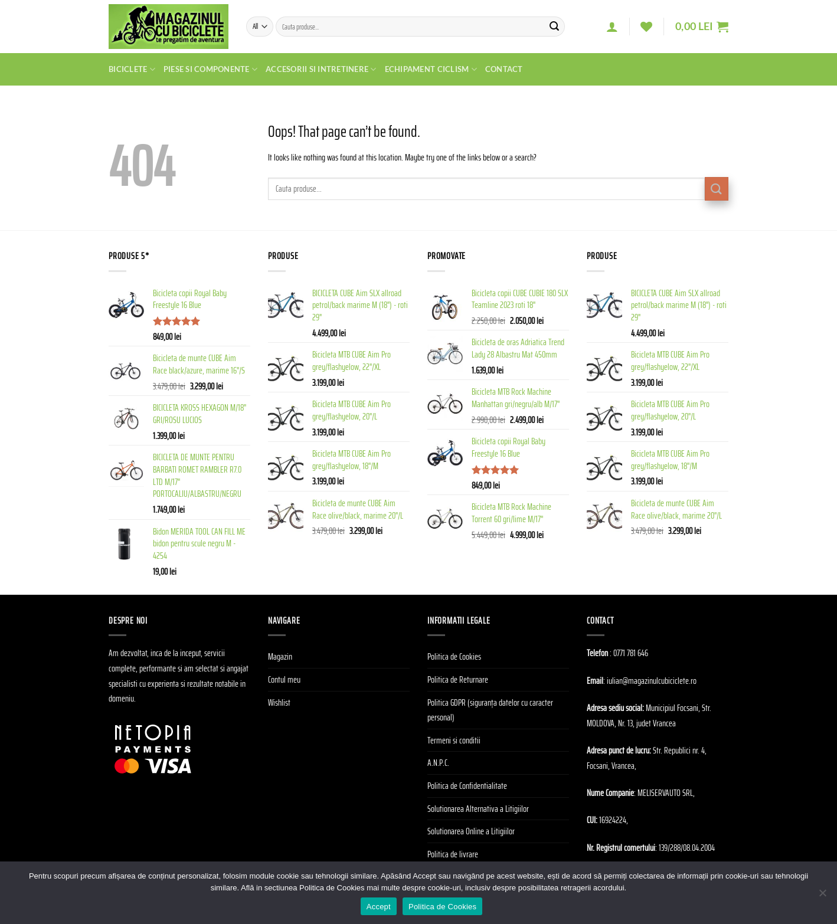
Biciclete (132, 69)
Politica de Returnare (457, 679)
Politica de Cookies (454, 656)
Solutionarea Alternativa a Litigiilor (478, 808)
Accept (379, 906)
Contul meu (284, 679)
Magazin (280, 656)
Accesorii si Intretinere (321, 69)
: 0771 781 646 (629, 653)
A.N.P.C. (438, 762)
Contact (504, 69)
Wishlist (279, 702)
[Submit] (554, 27)
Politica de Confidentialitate (467, 785)
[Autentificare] (612, 27)
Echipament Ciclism (431, 69)
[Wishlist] (646, 27)
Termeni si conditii (453, 740)
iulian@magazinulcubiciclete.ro (652, 680)
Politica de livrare (452, 854)
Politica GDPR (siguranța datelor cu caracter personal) (490, 710)
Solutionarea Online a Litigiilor (471, 831)
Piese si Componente (210, 69)
